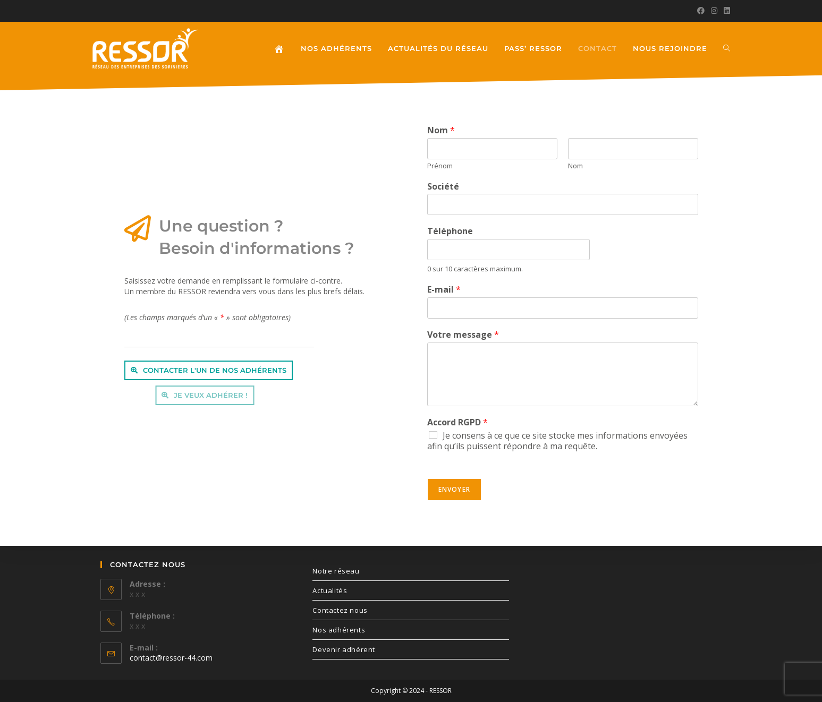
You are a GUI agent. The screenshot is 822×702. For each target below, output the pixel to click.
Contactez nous (339, 610)
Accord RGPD (457, 422)
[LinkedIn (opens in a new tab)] (725, 10)
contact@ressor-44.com (171, 658)
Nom (441, 130)
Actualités (329, 590)
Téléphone (450, 231)
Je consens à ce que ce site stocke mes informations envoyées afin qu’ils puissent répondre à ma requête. (557, 441)
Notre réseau (335, 571)
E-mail (444, 289)
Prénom (440, 165)
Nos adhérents (338, 630)
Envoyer (454, 489)
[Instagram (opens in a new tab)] (714, 10)
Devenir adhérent (343, 649)
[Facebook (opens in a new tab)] (701, 10)
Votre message (463, 334)
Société (443, 186)
